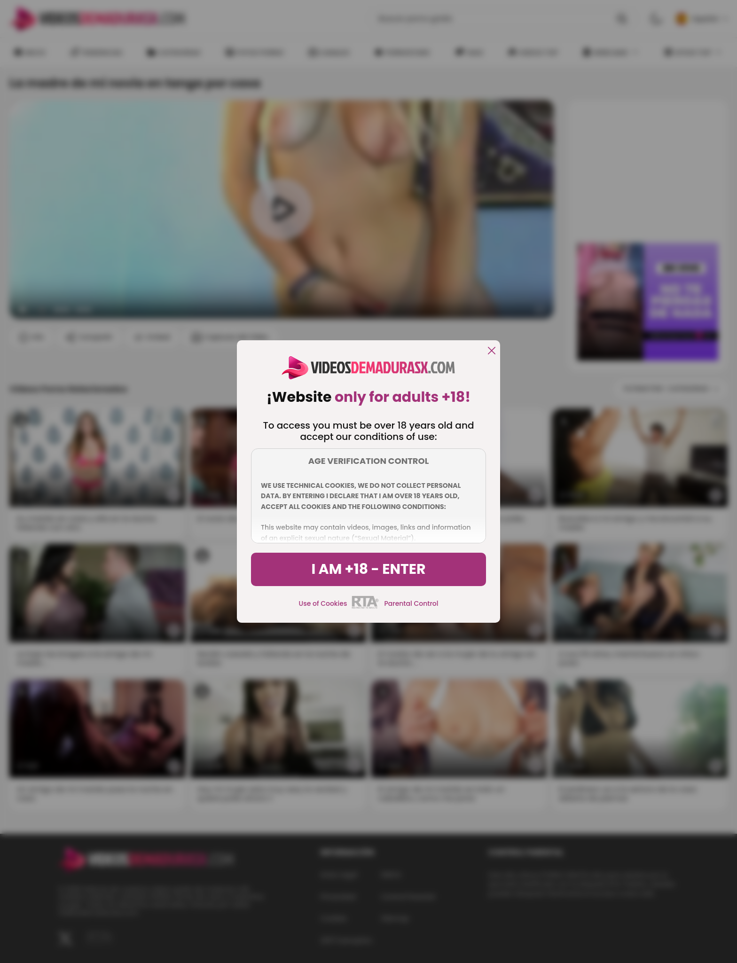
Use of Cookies (323, 603)
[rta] (365, 607)
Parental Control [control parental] (411, 603)
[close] (491, 351)
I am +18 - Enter (368, 569)
